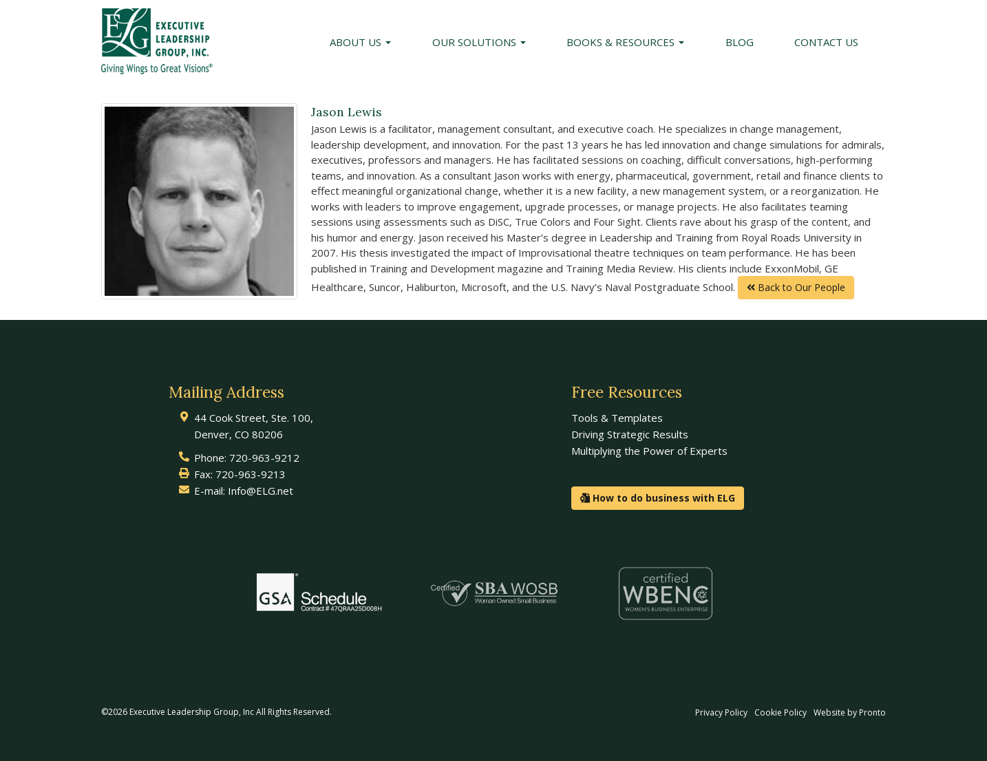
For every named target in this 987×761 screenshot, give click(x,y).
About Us (360, 42)
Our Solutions (479, 42)
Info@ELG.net (260, 490)
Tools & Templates (617, 418)
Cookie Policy (780, 712)
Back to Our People (796, 287)
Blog (739, 42)
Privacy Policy (721, 712)
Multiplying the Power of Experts (649, 451)
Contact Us (826, 42)
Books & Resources (625, 42)
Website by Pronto (850, 712)
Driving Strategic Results (629, 434)
